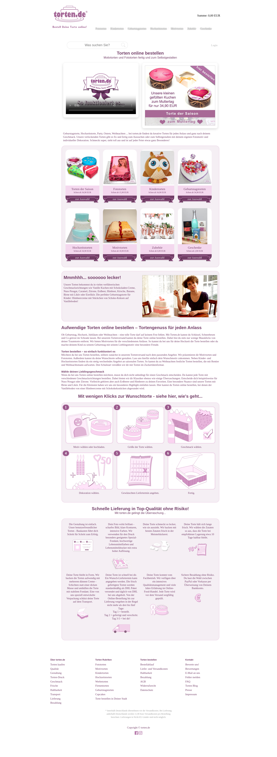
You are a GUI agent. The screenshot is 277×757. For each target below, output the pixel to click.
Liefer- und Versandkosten (154, 668)
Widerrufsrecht (148, 685)
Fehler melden (192, 677)
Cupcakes (100, 694)
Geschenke (205, 28)
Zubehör (191, 28)
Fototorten (100, 28)
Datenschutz (146, 690)
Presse (188, 690)
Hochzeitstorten (158, 28)
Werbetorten (101, 681)
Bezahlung (56, 702)
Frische (54, 685)
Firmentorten (102, 685)
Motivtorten (177, 28)
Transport (55, 694)
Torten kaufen (57, 664)
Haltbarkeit (56, 690)
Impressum (191, 694)
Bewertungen (192, 668)
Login (214, 45)
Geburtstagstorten (137, 28)
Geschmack (56, 681)
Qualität (54, 668)
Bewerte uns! (192, 664)
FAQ (187, 681)
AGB (143, 681)
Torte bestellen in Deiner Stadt (111, 698)
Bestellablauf (147, 664)
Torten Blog (191, 685)
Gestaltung (56, 672)
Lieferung (55, 698)
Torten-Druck (57, 677)
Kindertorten (116, 28)
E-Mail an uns (192, 672)
